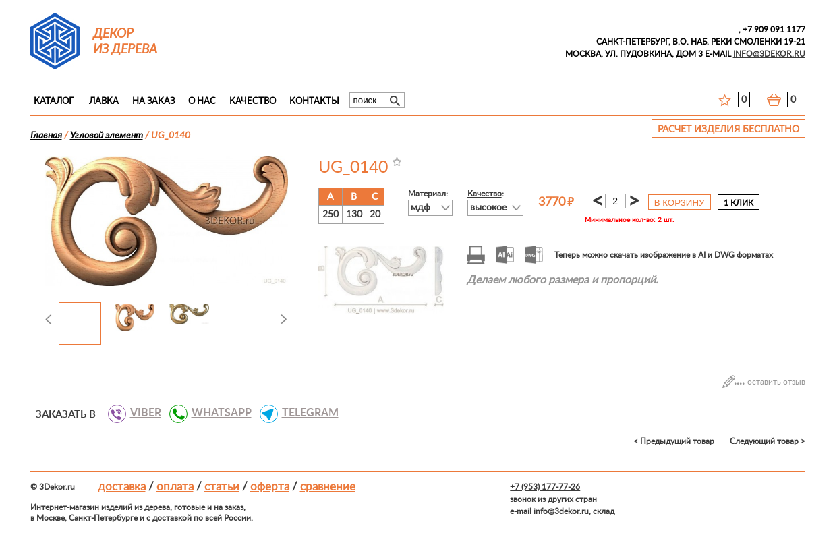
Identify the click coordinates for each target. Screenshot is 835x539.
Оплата (175, 486)
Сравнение (327, 486)
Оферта (269, 486)
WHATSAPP (216, 413)
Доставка (122, 486)
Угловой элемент (106, 135)
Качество (252, 101)
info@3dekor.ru (561, 511)
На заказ (153, 101)
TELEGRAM (305, 413)
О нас (202, 101)
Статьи (221, 486)
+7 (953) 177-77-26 (545, 487)
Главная (46, 135)
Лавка (104, 101)
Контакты (314, 101)
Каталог (54, 101)
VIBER (140, 413)
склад (603, 511)
